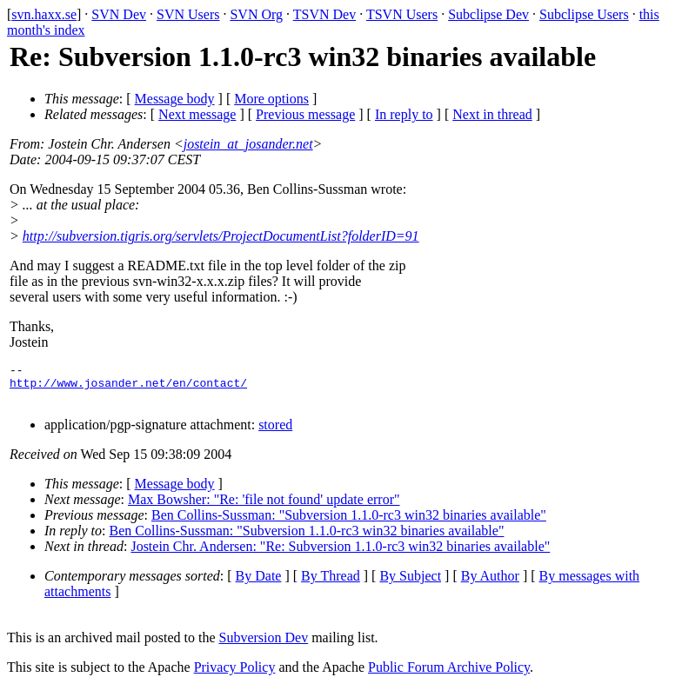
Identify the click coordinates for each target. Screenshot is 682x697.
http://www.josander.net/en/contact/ (128, 387)
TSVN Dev (324, 14)
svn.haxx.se (44, 14)
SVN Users (188, 14)
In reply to (404, 114)
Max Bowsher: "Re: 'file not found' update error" (264, 507)
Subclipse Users (584, 14)
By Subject (410, 583)
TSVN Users (402, 14)
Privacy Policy (235, 674)
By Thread (330, 583)
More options (271, 98)
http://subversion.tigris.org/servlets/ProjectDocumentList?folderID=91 (221, 236)
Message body (175, 98)
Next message (197, 114)
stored (275, 432)
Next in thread (492, 114)
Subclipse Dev (488, 14)
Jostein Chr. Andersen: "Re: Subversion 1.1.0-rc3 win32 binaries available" (340, 554)
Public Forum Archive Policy (449, 674)
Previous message (305, 114)
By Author (490, 583)
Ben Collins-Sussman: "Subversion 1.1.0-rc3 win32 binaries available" (348, 522)
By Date (259, 583)
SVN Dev (118, 14)
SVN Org (256, 14)
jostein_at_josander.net (248, 143)
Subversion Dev (264, 645)
